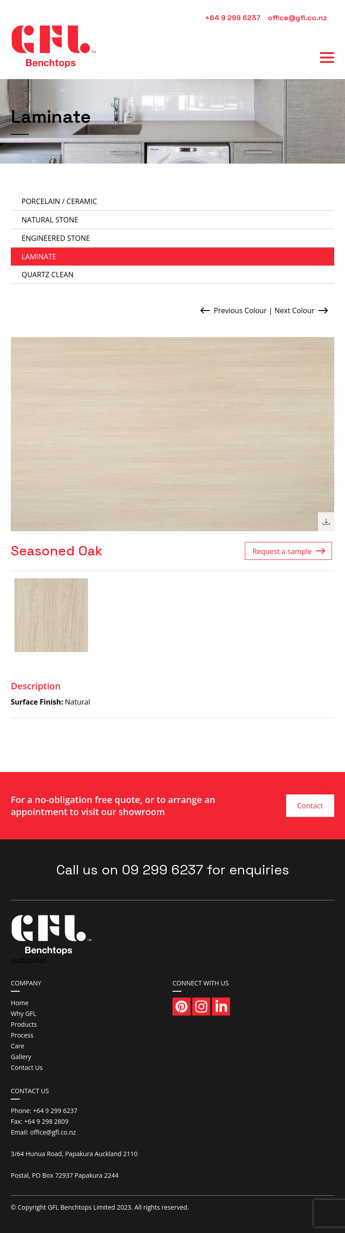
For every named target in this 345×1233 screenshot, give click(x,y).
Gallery (21, 1056)
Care (17, 1046)
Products (24, 1024)
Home (20, 1002)
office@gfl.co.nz (297, 17)
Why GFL (23, 1013)
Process (22, 1035)
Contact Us (310, 809)
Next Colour (294, 310)
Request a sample (282, 551)
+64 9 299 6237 (233, 17)
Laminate (39, 257)
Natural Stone (50, 220)
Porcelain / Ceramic (59, 201)
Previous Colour (240, 310)
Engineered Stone (56, 238)
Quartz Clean (48, 274)
